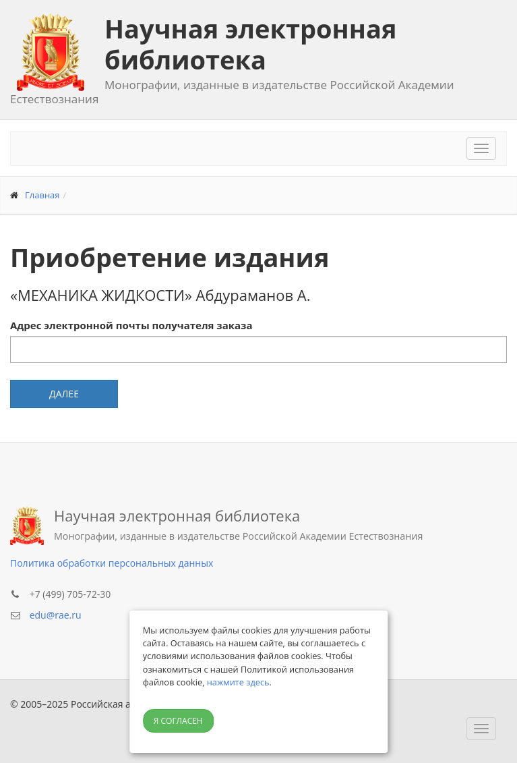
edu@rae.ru (56, 615)
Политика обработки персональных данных (111, 563)
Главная (42, 195)
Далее (64, 393)
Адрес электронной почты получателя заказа (131, 325)
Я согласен (178, 721)
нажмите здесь (238, 682)
